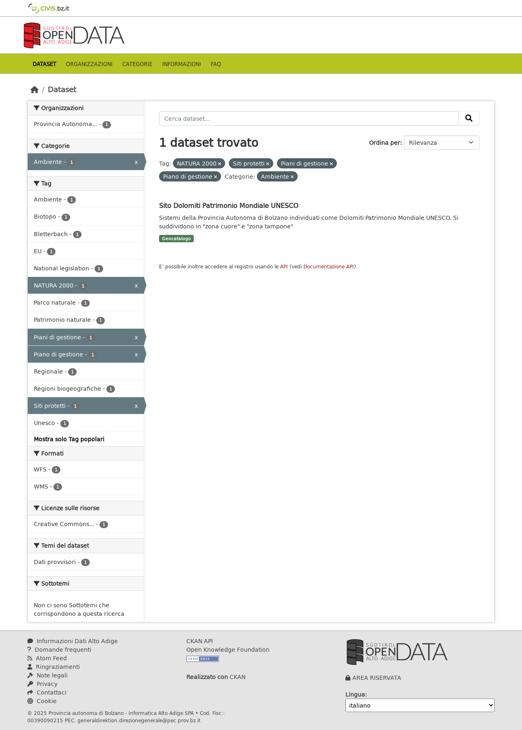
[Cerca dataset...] (309, 118)
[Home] (35, 89)
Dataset (44, 64)
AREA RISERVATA (376, 677)
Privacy (42, 683)
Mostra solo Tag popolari (69, 439)
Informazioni (181, 64)
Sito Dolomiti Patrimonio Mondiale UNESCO (229, 205)
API (284, 266)
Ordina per (384, 142)
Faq (216, 64)
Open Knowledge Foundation (228, 649)
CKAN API (199, 641)
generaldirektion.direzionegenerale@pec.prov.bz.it (139, 720)
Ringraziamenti (53, 666)
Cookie (42, 701)
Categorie (137, 64)
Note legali (47, 675)
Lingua (355, 694)
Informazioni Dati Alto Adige (72, 641)
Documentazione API (328, 266)
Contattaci (46, 692)
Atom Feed (47, 658)
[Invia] (469, 118)
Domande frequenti (59, 649)
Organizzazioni (89, 64)
